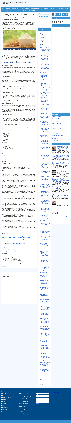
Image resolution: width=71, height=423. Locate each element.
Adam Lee (4, 391)
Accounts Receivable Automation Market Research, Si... (43, 53)
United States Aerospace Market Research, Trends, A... (44, 101)
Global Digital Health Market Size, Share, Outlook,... (44, 346)
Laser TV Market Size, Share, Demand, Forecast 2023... (45, 295)
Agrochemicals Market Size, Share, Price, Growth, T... (45, 82)
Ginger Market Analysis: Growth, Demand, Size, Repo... (44, 90)
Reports (8, 8)
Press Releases (15, 8)
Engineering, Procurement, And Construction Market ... (45, 136)
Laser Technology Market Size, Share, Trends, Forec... (45, 297)
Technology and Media (56, 140)
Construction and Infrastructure (57, 125)
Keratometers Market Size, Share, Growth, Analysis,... (45, 300)
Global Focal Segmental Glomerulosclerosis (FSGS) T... (45, 357)
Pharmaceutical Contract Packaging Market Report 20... (44, 255)
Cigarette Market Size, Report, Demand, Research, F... (45, 182)
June (41, 43)
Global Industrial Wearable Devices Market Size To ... (44, 216)
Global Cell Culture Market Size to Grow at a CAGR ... (45, 304)
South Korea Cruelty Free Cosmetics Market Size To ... (45, 218)
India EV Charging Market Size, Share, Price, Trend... (45, 122)
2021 (40, 384)
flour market (20, 22)
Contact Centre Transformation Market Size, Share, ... (45, 158)
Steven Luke (4, 411)
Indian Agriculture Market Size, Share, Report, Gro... (45, 336)
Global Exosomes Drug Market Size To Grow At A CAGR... (45, 351)
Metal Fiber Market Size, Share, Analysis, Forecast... (45, 283)
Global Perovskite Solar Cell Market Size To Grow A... (44, 59)
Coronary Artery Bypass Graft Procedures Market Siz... (45, 156)
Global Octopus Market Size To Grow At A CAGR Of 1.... (45, 172)
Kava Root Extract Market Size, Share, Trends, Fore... (45, 324)
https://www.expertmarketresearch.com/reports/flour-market (14, 89)
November (42, 35)
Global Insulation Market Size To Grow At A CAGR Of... (45, 150)
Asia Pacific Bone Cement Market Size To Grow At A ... (45, 244)
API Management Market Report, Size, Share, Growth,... (44, 84)
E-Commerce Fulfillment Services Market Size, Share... (44, 375)
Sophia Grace (4, 409)
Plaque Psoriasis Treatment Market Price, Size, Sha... (44, 117)
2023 (40, 34)
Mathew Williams (5, 407)
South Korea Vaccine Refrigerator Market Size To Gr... (45, 221)
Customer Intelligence (36, 8)
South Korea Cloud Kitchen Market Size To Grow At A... (45, 198)
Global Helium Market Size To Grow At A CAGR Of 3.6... (45, 107)
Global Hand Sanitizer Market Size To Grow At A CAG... (45, 104)
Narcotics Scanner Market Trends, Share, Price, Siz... (44, 95)
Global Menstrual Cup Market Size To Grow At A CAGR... (45, 309)
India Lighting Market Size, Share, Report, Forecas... (44, 341)
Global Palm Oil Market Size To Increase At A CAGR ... (45, 312)
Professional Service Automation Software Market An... (44, 98)
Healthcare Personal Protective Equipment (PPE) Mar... (45, 343)
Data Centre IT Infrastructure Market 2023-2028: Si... (44, 141)
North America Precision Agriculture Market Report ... (45, 263)
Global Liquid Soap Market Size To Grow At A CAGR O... (45, 177)
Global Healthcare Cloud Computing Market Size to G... (45, 206)
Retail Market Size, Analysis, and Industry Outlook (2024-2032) (62, 201)
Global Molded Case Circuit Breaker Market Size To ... (44, 68)
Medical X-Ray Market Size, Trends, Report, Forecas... (45, 285)
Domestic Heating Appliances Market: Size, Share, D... (45, 138)
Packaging (54, 138)
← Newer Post (4, 270)
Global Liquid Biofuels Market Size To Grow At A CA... (45, 239)
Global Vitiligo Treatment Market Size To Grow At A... (45, 143)
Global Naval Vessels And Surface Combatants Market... (44, 65)
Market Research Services (62, 8)
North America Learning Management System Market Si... (44, 76)
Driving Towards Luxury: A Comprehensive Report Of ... (45, 87)
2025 (40, 31)
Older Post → (34, 270)
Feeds (38, 10)
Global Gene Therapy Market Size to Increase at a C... (45, 314)
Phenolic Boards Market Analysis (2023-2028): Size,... (44, 252)
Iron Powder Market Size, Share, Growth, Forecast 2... (45, 327)
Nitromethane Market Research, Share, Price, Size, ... (45, 114)
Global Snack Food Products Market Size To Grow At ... (45, 213)
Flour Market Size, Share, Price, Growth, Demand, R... (45, 93)
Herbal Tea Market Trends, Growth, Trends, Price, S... (44, 124)
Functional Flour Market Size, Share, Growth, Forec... (45, 367)
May (40, 44)
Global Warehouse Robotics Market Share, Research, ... (45, 50)
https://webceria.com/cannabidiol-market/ (18, 243)
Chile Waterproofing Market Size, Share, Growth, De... (44, 185)
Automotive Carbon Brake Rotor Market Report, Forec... (44, 226)
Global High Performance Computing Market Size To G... (45, 348)
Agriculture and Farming (56, 118)
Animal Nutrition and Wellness (24, 395)
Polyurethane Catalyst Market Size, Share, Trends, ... (45, 126)
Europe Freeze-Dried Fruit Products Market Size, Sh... (45, 134)
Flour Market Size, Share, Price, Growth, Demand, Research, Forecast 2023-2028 (18, 15)
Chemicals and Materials (56, 123)
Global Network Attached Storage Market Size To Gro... (44, 61)
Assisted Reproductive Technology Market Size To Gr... (45, 319)
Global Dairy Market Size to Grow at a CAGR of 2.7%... (45, 111)
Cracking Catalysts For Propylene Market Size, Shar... (44, 153)
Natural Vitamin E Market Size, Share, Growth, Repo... (45, 268)
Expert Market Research (6, 397)
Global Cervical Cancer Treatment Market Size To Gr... (44, 179)
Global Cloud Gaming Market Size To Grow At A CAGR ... (45, 209)
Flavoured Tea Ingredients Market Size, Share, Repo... (45, 131)
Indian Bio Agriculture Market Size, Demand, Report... (45, 331)
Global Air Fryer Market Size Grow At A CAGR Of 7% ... (44, 211)
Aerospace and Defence (56, 116)
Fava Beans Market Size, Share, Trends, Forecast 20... (45, 372)
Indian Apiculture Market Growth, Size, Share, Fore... (45, 334)
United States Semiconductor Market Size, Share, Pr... (45, 119)
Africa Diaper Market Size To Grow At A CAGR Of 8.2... (45, 249)
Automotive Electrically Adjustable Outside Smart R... (45, 192)
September (42, 38)
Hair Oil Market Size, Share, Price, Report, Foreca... (44, 365)
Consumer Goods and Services (57, 126)
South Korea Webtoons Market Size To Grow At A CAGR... (45, 73)
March (41, 377)
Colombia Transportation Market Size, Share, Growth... (44, 161)
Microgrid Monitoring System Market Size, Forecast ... (45, 278)
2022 (40, 382)
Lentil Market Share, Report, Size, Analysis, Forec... (44, 290)
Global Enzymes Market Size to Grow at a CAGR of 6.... (45, 109)
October (41, 37)
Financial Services (55, 131)
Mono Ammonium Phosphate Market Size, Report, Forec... (45, 270)
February (41, 379)
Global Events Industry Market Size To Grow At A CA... (45, 167)
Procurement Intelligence (20, 10)
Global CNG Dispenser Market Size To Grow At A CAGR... (45, 322)
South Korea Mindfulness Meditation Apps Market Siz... (44, 195)
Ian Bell (3, 401)
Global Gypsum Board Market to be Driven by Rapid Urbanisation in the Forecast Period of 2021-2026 (61, 163)
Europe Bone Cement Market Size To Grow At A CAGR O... (45, 241)
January (41, 380)
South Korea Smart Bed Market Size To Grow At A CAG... (45, 145)
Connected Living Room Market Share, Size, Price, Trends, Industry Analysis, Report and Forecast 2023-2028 (63, 148)
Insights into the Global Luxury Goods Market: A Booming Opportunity (62, 171)
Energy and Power (55, 130)
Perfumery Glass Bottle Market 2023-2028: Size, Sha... (45, 258)
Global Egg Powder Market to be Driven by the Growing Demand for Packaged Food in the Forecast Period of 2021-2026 (60, 217)
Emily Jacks (4, 395)
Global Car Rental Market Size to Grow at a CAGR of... (45, 203)
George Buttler (4, 399)
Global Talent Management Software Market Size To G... (45, 307)
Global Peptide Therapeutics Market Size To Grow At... (45, 79)
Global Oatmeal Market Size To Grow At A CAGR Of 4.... (45, 174)
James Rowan (4, 403)
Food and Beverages (19, 17)
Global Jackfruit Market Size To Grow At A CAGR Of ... (45, 224)
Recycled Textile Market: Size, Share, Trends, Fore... (45, 237)
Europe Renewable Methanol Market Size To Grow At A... (45, 70)
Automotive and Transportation (57, 121)
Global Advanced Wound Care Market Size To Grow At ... (45, 148)
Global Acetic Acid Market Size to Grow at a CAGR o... (45, 302)
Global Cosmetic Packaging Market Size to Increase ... (45, 316)
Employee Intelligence (7, 10)
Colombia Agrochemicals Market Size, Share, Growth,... (44, 164)
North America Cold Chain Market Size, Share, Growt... (45, 265)
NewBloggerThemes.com (65, 421)
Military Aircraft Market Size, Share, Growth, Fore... (44, 276)
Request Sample (31, 10)
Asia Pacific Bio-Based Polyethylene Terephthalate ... (45, 246)
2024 (40, 33)
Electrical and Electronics (56, 128)
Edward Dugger (6, 17)
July (40, 41)
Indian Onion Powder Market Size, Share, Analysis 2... (45, 329)
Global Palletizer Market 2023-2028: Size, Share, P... (45, 261)
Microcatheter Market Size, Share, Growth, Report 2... (44, 281)
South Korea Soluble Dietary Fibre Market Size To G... (44, 170)
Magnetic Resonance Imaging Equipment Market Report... (45, 288)
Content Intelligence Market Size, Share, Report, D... (44, 48)
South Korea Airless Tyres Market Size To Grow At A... (45, 201)
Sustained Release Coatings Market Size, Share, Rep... (45, 232)
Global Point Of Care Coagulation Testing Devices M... (44, 56)
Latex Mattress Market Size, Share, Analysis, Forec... (44, 293)
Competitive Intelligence (49, 8)
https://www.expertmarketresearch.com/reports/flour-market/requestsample (17, 62)
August (41, 40)
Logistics (53, 136)
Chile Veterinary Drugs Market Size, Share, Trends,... (45, 187)
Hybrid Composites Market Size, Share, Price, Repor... (45, 338)
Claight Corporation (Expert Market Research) (14, 3)
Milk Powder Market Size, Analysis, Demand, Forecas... (44, 273)
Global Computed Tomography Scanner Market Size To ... (44, 354)
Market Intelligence (24, 8)
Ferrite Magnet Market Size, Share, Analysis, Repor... (44, 370)
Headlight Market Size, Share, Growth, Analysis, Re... (45, 363)
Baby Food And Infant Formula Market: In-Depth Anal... (45, 189)
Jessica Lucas (4, 405)
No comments (27, 17)
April (41, 46)
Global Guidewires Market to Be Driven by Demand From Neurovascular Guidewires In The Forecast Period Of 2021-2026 (61, 156)
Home (3, 8)
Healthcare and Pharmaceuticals (57, 135)
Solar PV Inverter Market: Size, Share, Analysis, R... (45, 234)
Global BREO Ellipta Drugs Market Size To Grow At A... (45, 360)
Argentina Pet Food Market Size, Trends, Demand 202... (45, 230)
